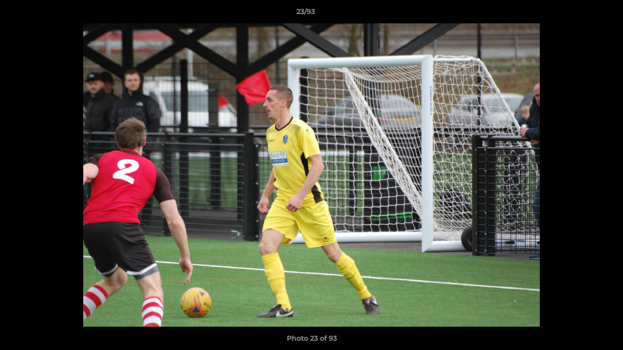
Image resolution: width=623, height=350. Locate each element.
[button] (582, 14)
